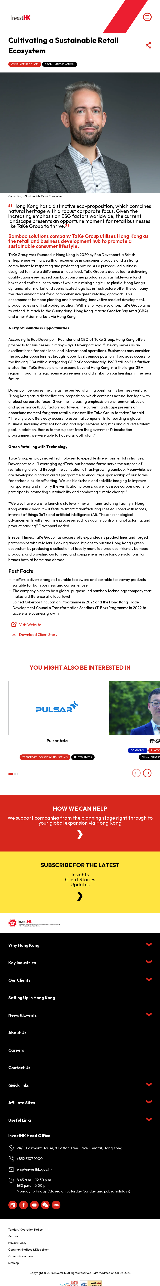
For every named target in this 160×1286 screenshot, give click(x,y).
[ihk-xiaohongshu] (56, 1205)
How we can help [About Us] (80, 808)
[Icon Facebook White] (23, 1205)
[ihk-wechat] (45, 1205)
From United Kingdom (59, 64)
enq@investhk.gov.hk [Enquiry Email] (34, 1169)
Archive (13, 1236)
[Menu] (147, 17)
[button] (10, 774)
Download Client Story (38, 634)
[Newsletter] (80, 896)
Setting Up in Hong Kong (31, 997)
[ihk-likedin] (12, 1205)
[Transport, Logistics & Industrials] (45, 757)
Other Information (20, 1256)
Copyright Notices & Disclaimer (28, 1249)
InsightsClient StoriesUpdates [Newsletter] (80, 879)
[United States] (83, 757)
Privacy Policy (17, 1243)
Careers (16, 1050)
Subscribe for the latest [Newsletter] (80, 865)
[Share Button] (148, 45)
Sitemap (13, 1263)
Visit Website (30, 624)
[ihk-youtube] (34, 1205)
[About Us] (80, 835)
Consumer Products (24, 64)
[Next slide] (147, 773)
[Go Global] (138, 750)
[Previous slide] (136, 773)
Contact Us (19, 1067)
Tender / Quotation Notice (25, 1229)
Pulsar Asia (57, 740)
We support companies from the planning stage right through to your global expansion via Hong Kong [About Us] (80, 820)
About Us (17, 1032)
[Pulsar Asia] (57, 708)
